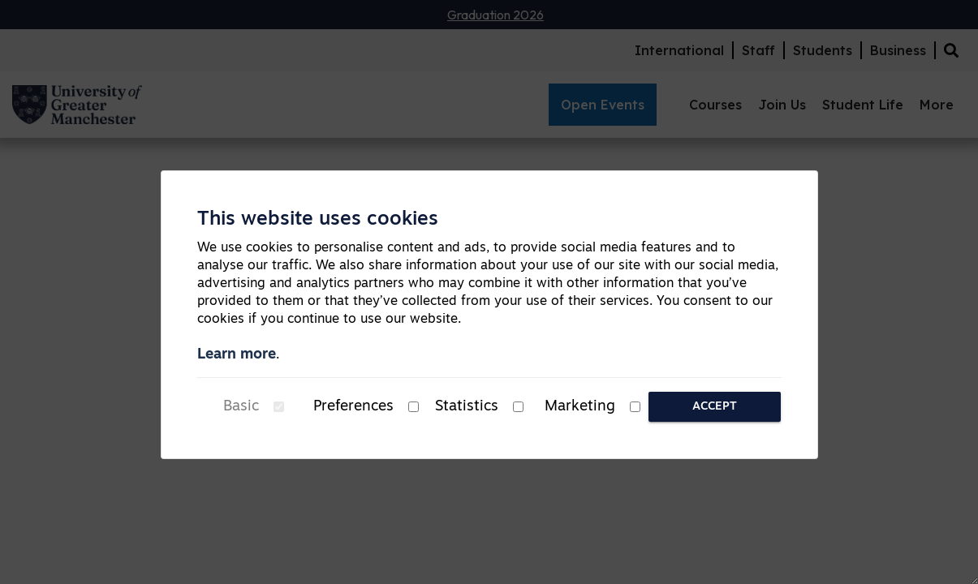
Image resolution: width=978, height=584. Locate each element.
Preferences (353, 406)
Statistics (466, 406)
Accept (714, 407)
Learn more (236, 355)
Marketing (580, 406)
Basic (241, 406)
